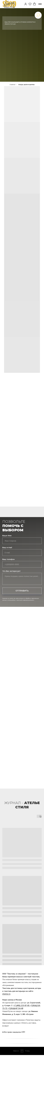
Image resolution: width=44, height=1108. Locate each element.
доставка (32, 1023)
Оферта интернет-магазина (13, 1020)
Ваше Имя (6, 536)
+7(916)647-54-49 (15, 1008)
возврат (5, 1026)
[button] (25, 4)
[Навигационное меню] (40, 4)
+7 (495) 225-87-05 (21, 1005)
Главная (12, 84)
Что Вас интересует (11, 571)
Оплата (25, 1023)
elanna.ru (6, 994)
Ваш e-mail (7, 547)
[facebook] (35, 1032)
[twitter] (40, 1032)
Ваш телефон (8, 559)
